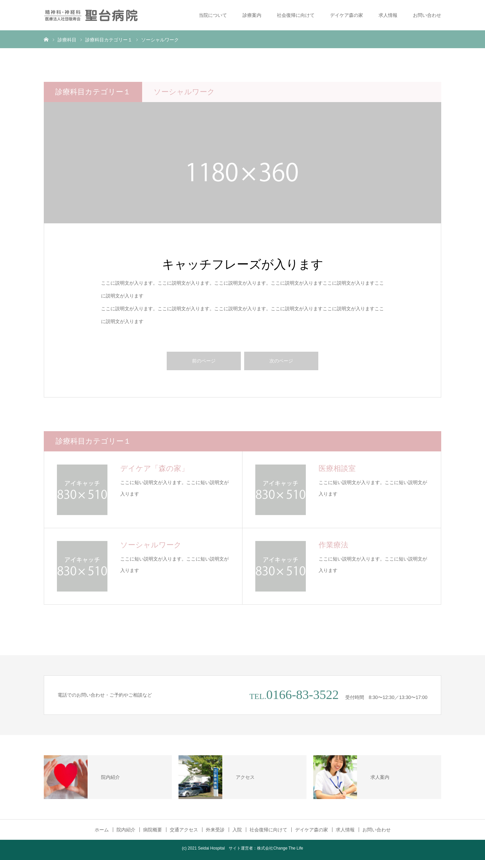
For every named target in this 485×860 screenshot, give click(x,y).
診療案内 (252, 15)
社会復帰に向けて (296, 15)
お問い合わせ (427, 15)
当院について (213, 15)
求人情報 (388, 15)
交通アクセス (184, 829)
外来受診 (215, 829)
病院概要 (152, 829)
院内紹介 (126, 829)
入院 (237, 829)
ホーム (102, 829)
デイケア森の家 (346, 15)
